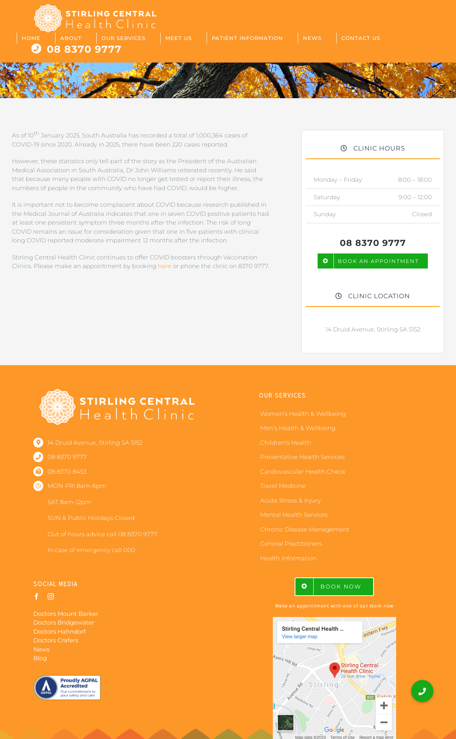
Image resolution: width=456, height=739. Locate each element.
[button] (422, 691)
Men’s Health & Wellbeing (297, 428)
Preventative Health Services (302, 457)
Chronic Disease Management (304, 529)
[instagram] (51, 596)
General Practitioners (291, 543)
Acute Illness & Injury (290, 500)
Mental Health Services (294, 514)
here (164, 266)
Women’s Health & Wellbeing (303, 413)
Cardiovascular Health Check (302, 471)
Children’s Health (285, 442)
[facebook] (36, 596)
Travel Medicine (283, 485)
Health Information (288, 558)
